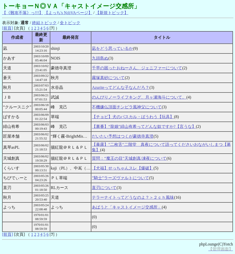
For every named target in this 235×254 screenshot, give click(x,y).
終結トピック (44, 23)
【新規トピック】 (111, 13)
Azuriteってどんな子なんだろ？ (120, 87)
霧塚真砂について (108, 78)
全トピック (70, 23)
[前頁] (7, 28)
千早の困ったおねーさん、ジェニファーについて (137, 68)
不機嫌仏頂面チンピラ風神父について (127, 107)
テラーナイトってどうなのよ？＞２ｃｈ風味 (133, 197)
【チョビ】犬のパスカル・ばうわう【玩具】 (133, 117)
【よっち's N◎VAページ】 (68, 13)
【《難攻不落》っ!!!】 (22, 13)
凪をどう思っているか (112, 48)
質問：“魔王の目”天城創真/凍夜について (129, 158)
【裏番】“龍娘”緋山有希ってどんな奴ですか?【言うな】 (144, 126)
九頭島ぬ (100, 58)
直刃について (104, 187)
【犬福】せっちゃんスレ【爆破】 (122, 168)
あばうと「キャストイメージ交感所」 (127, 207)
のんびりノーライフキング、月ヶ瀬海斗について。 (139, 97)
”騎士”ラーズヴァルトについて (120, 178)
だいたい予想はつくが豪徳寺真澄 (122, 136)
